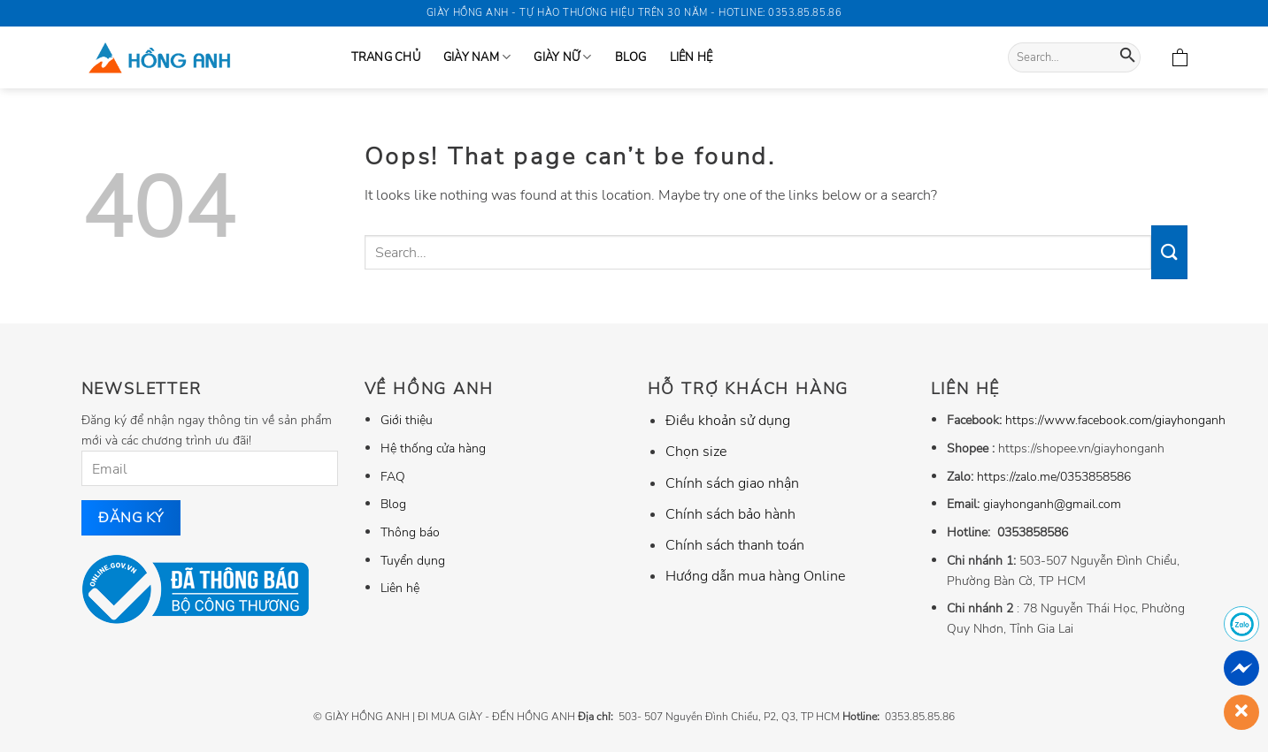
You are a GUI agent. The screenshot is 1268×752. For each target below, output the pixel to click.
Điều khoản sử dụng (727, 420)
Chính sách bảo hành (730, 514)
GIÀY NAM (477, 57)
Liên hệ (691, 57)
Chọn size (695, 451)
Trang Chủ (385, 57)
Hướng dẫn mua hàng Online (755, 576)
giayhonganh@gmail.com (1052, 504)
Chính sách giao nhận (732, 483)
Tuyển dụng (412, 560)
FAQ (392, 476)
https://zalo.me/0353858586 (1054, 476)
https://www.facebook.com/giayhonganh (1115, 420)
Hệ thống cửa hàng (433, 448)
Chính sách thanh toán (734, 545)
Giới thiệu (406, 420)
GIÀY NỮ (562, 57)
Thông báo (410, 532)
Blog (631, 57)
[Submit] (1128, 58)
